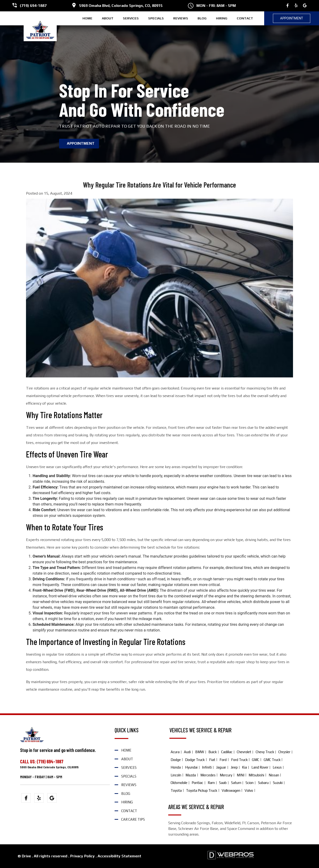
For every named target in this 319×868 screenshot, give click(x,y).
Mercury (226, 775)
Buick (212, 752)
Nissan (274, 775)
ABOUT (107, 18)
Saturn (236, 783)
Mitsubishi (256, 775)
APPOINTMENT (81, 143)
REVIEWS (180, 18)
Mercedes (208, 775)
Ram (211, 783)
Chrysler (284, 752)
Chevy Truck (265, 752)
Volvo (249, 790)
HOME (87, 18)
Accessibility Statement (119, 856)
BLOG (202, 18)
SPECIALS (156, 18)
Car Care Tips (133, 819)
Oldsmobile (179, 783)
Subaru (263, 783)
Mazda (190, 775)
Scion (250, 783)
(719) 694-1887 (33, 5)
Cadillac (227, 752)
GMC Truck (272, 760)
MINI (240, 775)
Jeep (234, 767)
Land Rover (259, 767)
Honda (176, 767)
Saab (223, 783)
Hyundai (191, 767)
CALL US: (28, 761)
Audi (187, 752)
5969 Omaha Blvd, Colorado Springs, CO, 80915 (121, 5)
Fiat (212, 760)
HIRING (221, 18)
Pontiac (197, 783)
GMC (255, 760)
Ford (223, 760)
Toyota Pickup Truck (201, 790)
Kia (244, 767)
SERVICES (131, 18)
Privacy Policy (82, 856)
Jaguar (221, 767)
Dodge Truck (195, 760)
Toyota (176, 790)
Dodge (176, 760)
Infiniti (207, 767)
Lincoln (176, 775)
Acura (175, 752)
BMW (199, 752)
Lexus (277, 767)
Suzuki (278, 783)
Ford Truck (239, 760)
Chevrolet (244, 752)
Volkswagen (231, 790)
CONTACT (245, 18)
